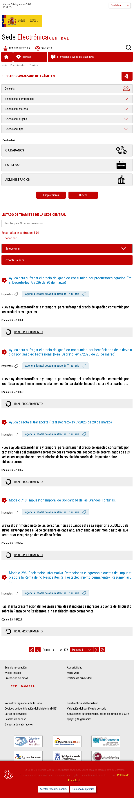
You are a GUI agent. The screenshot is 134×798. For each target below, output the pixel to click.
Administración (67, 179)
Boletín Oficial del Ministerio (82, 703)
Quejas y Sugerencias (79, 719)
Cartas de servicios (16, 714)
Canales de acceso (15, 719)
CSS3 (14, 686)
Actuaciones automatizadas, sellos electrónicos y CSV (98, 714)
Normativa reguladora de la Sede (23, 703)
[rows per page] (81, 649)
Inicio (4, 65)
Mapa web (73, 673)
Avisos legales (13, 673)
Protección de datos (16, 678)
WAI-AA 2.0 (28, 686)
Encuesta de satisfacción (19, 724)
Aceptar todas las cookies (54, 789)
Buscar (83, 195)
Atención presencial (17, 48)
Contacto (43, 48)
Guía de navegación (16, 667)
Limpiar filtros (51, 195)
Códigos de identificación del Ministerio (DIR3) (31, 708)
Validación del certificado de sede (86, 708)
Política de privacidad (79, 678)
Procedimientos (17, 65)
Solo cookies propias (83, 789)
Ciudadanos (67, 150)
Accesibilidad (74, 667)
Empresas (67, 165)
